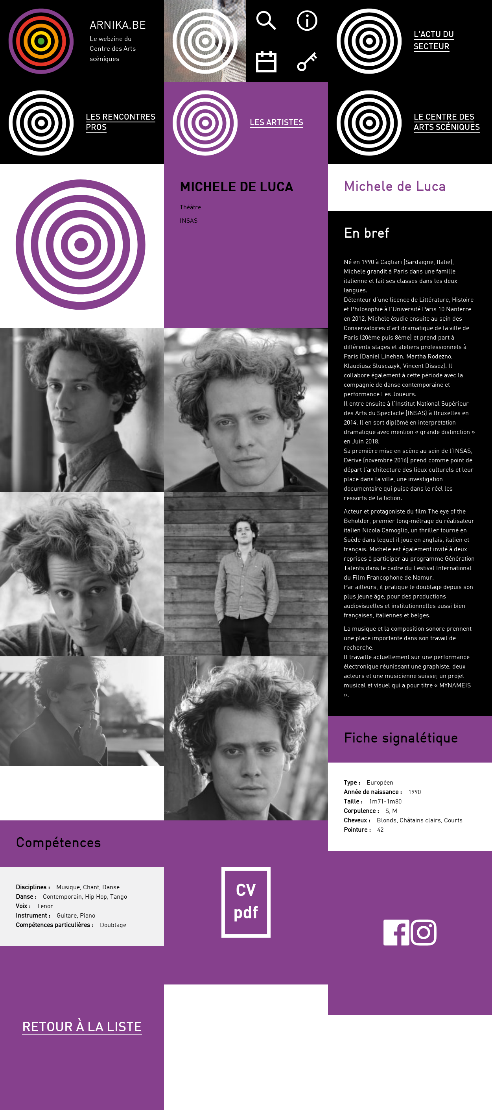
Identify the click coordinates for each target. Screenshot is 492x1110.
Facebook (396, 933)
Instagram (424, 933)
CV (246, 902)
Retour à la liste (82, 1027)
